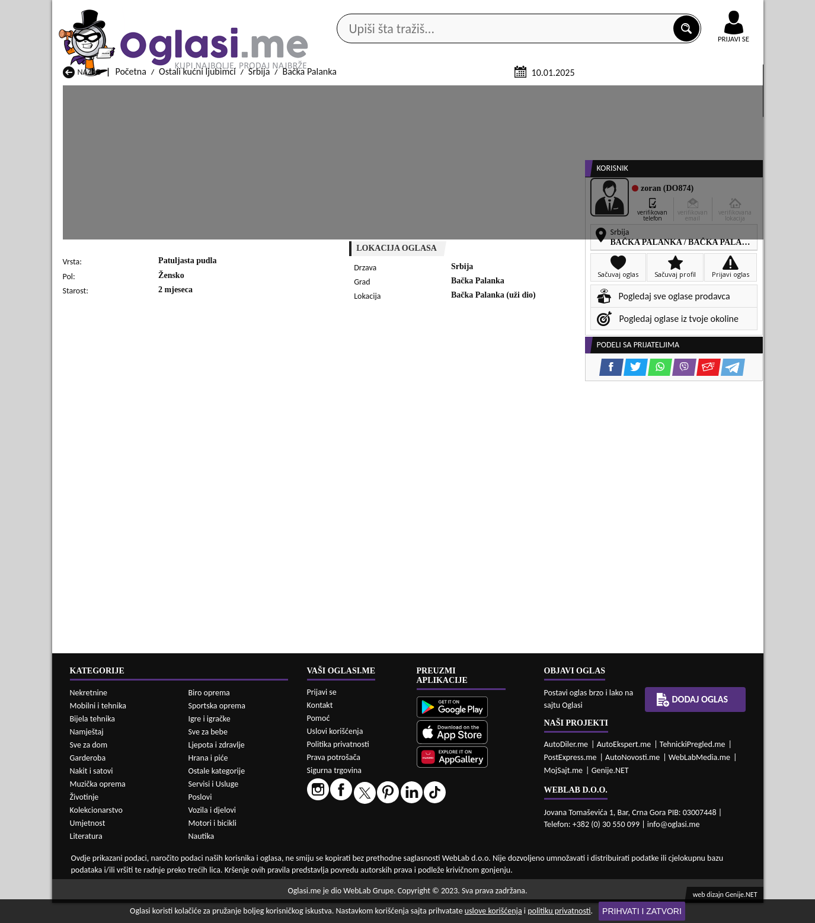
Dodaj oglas (726, 94)
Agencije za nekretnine (434, 94)
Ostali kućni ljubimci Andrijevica (123, 888)
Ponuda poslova (638, 94)
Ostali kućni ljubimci (197, 212)
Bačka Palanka (309, 212)
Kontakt (626, 11)
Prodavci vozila (324, 94)
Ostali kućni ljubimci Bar (237, 888)
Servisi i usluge (543, 94)
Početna (130, 212)
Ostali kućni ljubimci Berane (372, 888)
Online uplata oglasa (709, 11)
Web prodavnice (228, 94)
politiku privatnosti (559, 911)
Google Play (342, 11)
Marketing (562, 11)
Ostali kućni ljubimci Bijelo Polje (507, 888)
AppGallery (492, 11)
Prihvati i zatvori (642, 911)
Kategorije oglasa (128, 94)
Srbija (259, 212)
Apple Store (418, 11)
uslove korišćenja (493, 911)
